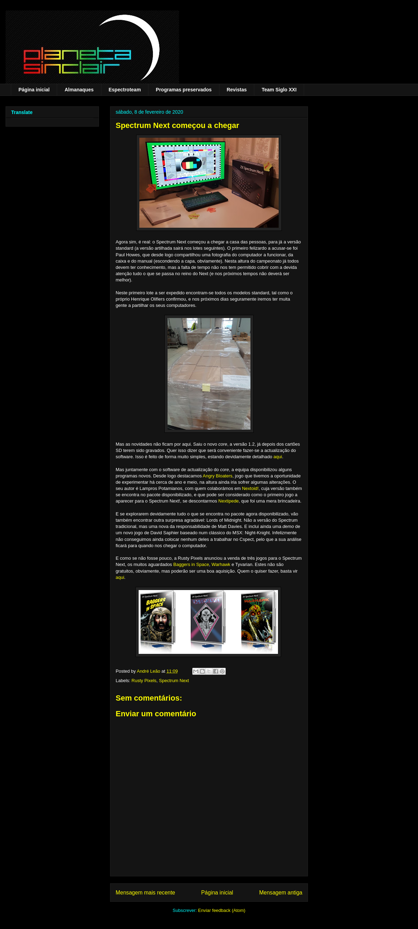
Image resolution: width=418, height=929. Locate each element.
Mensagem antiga (280, 893)
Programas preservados (183, 89)
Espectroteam (125, 89)
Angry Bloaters (217, 475)
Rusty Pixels (144, 680)
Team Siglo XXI (279, 89)
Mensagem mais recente (145, 893)
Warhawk (220, 564)
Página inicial (33, 89)
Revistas (237, 89)
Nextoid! (250, 488)
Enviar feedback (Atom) (222, 910)
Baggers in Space (191, 564)
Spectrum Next (174, 680)
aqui (277, 456)
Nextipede (228, 501)
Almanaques (78, 89)
